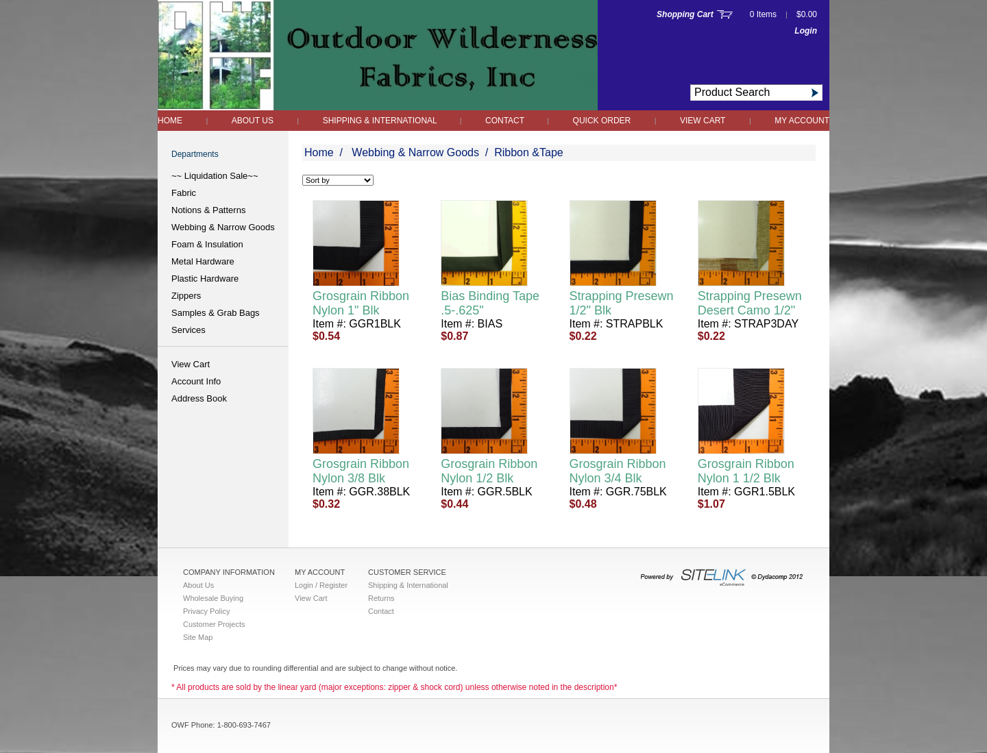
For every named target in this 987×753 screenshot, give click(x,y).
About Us (252, 120)
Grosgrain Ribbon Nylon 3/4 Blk (618, 471)
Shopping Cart (685, 14)
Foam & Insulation (207, 244)
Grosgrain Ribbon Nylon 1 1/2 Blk (746, 471)
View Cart (702, 120)
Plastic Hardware (205, 278)
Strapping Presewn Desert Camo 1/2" (750, 303)
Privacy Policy (206, 611)
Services (188, 330)
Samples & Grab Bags (215, 313)
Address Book (199, 398)
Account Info (196, 381)
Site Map (197, 637)
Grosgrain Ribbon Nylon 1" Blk (361, 303)
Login (805, 31)
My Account (802, 120)
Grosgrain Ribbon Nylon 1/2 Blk (489, 471)
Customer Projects (214, 624)
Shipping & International (381, 120)
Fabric (183, 193)
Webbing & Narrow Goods (223, 227)
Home (170, 120)
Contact (505, 120)
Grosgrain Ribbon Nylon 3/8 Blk (361, 471)
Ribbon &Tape (528, 152)
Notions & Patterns (208, 210)
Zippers (186, 296)
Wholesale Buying (213, 598)
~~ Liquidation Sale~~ (214, 176)
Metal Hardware (202, 261)
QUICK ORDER (602, 120)
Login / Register (321, 585)
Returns (381, 598)
